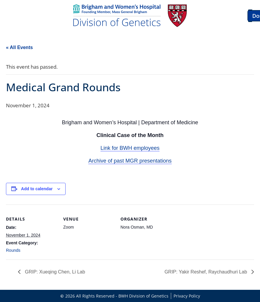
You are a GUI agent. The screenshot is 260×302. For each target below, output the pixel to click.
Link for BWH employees (130, 148)
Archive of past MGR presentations (129, 161)
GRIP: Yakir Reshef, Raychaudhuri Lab (206, 271)
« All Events (19, 47)
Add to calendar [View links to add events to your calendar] (37, 188)
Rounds (13, 250)
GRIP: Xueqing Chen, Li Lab (54, 271)
